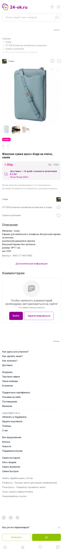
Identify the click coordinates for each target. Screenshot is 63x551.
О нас (5, 430)
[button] (5, 547)
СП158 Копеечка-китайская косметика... (26, 45)
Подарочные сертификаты (16, 392)
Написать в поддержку (14, 417)
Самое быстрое (10, 471)
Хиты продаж (9, 462)
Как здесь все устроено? (15, 351)
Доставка (7, 365)
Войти (16, 315)
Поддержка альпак (12, 451)
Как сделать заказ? (12, 356)
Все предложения (11, 437)
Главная (6, 38)
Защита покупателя (12, 421)
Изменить (16, 537)
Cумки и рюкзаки (14, 48)
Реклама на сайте (11, 397)
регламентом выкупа (12, 188)
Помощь (6, 426)
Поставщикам (9, 401)
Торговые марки (11, 376)
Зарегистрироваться (39, 315)
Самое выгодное (11, 457)
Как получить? (9, 360)
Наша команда (10, 381)
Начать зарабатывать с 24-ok (17, 478)
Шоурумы (7, 372)
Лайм (8, 42)
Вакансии (7, 406)
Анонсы (6, 442)
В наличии (7, 385)
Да (46, 537)
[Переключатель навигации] (58, 7)
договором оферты (48, 188)
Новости (6, 446)
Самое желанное (11, 466)
